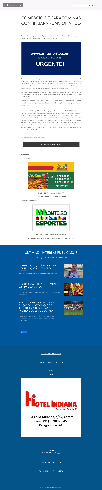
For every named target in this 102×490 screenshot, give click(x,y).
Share (23, 332)
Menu (94, 5)
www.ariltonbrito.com (51, 354)
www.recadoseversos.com (51, 362)
